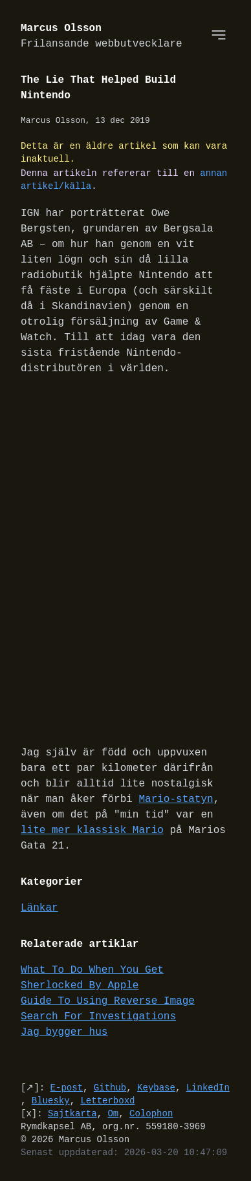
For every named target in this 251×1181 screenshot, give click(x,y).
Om (112, 1115)
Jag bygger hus (64, 1033)
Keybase (156, 1089)
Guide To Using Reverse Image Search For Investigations (108, 1010)
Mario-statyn (175, 801)
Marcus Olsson (101, 36)
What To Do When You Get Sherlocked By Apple (92, 979)
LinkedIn (208, 1089)
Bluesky (51, 1102)
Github (110, 1089)
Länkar (39, 909)
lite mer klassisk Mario (92, 832)
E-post (66, 1089)
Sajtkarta (72, 1115)
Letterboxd (107, 1102)
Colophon (151, 1115)
